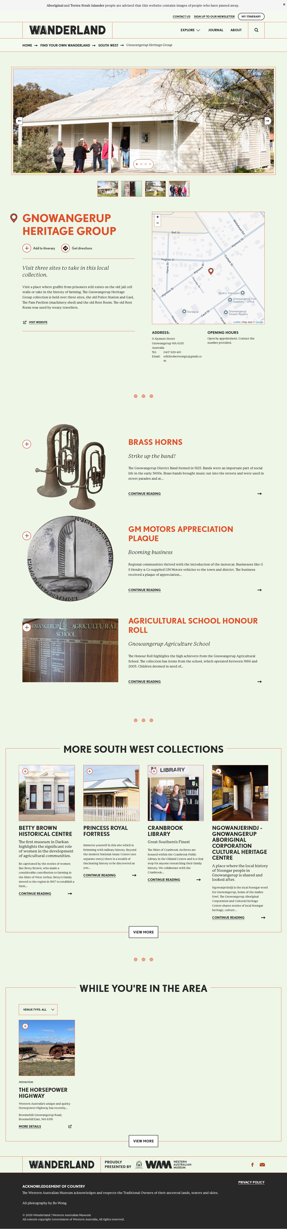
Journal (215, 30)
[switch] (256, 30)
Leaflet (236, 322)
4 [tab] (150, 164)
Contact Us (181, 16)
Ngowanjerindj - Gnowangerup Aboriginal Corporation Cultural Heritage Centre (239, 843)
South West (108, 45)
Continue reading (144, 494)
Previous (19, 121)
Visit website (38, 322)
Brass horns (155, 442)
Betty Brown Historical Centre (45, 831)
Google (259, 322)
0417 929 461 (172, 352)
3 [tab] (146, 164)
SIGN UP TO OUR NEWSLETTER (214, 16)
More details (30, 1126)
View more (143, 932)
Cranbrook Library (165, 831)
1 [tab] (137, 164)
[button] (211, 271)
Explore (188, 30)
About (236, 30)
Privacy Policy (251, 1182)
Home (27, 45)
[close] (284, 4)
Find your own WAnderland (65, 45)
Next (267, 121)
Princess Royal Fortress (105, 831)
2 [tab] (141, 164)
